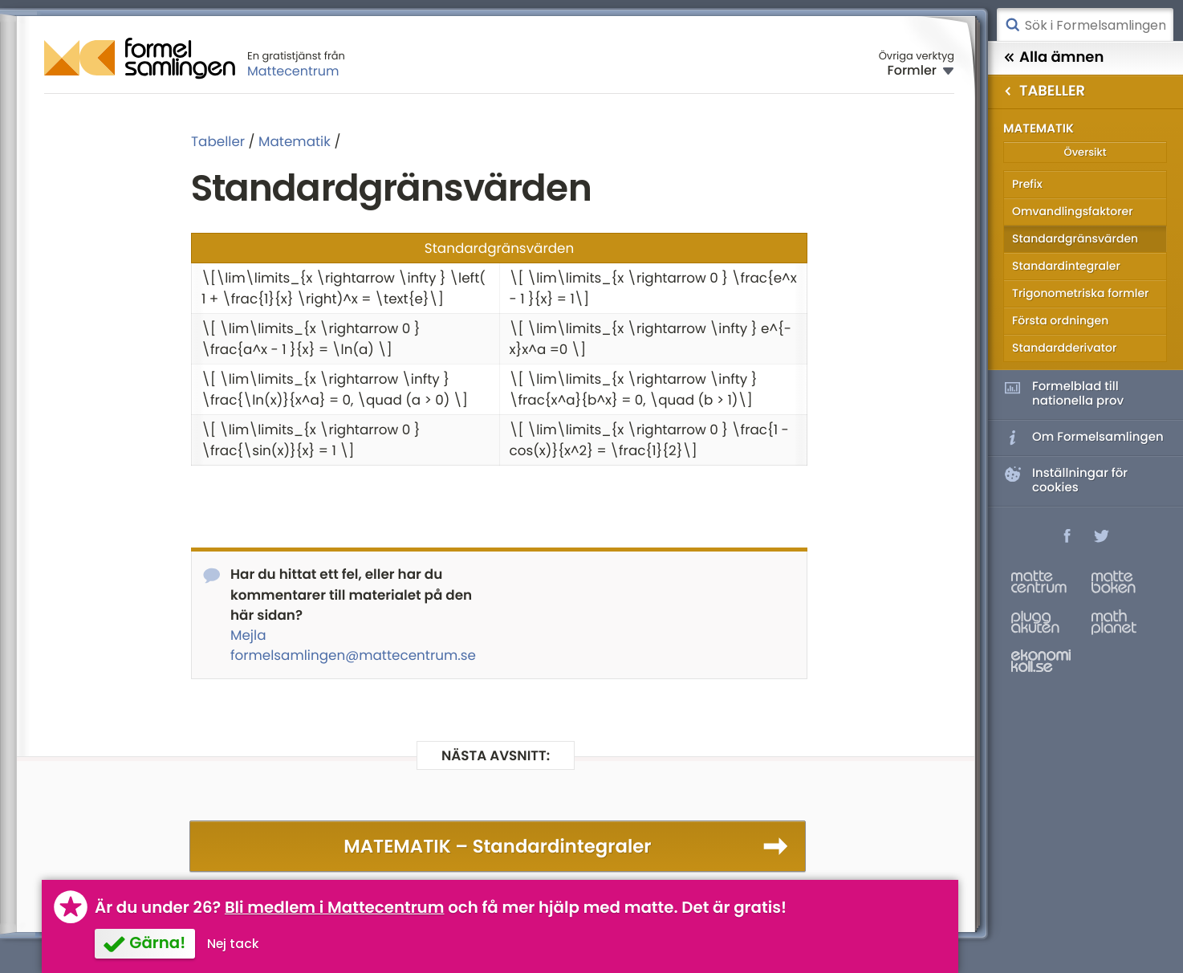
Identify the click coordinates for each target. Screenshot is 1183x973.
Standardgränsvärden (1075, 238)
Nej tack (233, 943)
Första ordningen (1060, 320)
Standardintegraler (1066, 266)
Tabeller (218, 141)
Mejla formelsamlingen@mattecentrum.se (353, 645)
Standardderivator (1064, 348)
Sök (1012, 25)
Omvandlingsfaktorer (1072, 211)
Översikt (1084, 152)
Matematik (294, 141)
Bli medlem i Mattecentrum (335, 907)
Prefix (1027, 184)
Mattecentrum (293, 71)
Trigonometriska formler (1080, 293)
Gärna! (157, 942)
